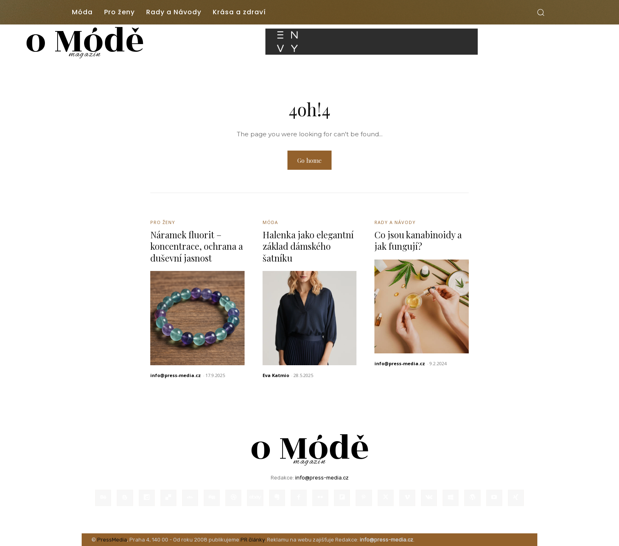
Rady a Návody (395, 222)
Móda (270, 222)
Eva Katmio (276, 375)
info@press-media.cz (175, 375)
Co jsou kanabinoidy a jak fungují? (418, 241)
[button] (540, 12)
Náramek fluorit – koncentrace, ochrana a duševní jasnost (197, 246)
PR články (252, 540)
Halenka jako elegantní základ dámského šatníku (308, 246)
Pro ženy (162, 222)
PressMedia (112, 540)
